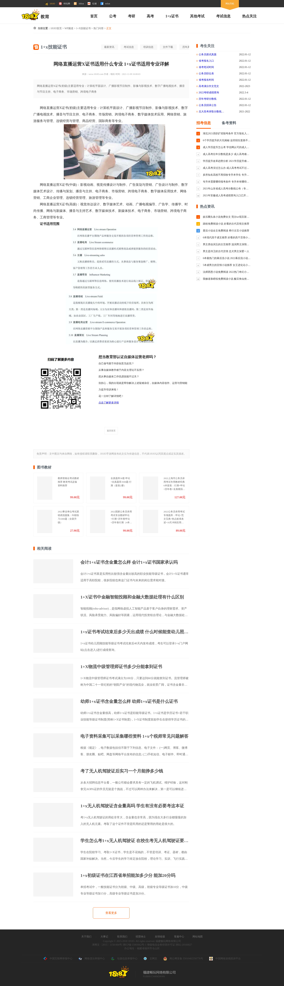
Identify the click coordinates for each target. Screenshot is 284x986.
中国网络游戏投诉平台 (225, 958)
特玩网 (64, 3)
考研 (131, 16)
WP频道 (68, 28)
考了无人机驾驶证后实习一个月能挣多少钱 (121, 771)
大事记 (104, 936)
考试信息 (223, 16)
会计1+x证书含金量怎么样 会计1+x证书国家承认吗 (129, 562)
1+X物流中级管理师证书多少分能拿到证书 (121, 666)
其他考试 (197, 16)
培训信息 (148, 47)
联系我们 (122, 936)
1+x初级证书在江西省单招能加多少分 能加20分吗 (127, 875)
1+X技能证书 (83, 28)
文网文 (150, 958)
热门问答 (98, 28)
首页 (93, 16)
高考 (150, 16)
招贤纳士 (141, 936)
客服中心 (179, 936)
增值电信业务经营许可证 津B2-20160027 (169, 944)
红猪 (92, 3)
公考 (112, 16)
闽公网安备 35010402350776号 (183, 958)
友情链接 (160, 936)
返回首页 (111, 430)
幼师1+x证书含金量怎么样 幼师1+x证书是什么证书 (129, 701)
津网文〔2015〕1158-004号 (107, 944)
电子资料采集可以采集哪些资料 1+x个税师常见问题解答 (134, 736)
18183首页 (56, 28)
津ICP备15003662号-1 (134, 944)
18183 (50, 3)
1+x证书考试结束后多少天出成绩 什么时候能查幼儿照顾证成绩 (134, 631)
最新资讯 (109, 47)
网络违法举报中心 (91, 958)
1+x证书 (172, 16)
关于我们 (86, 936)
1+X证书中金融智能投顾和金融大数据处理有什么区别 (132, 597)
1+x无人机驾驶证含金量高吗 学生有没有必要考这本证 (132, 805)
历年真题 (187, 47)
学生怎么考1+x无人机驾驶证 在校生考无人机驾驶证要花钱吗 (134, 840)
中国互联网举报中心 (57, 958)
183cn (79, 3)
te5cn (105, 3)
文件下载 (168, 47)
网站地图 (198, 936)
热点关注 (249, 16)
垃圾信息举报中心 (124, 958)
